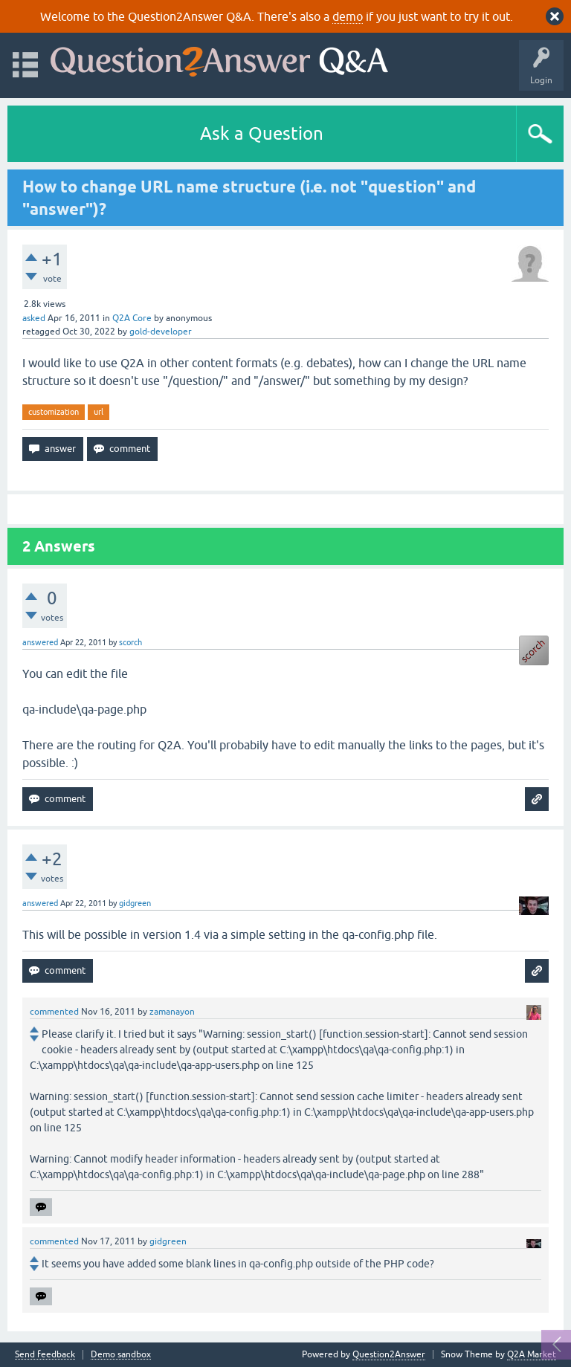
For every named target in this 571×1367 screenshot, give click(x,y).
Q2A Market (531, 1354)
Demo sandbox (121, 1355)
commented (54, 1011)
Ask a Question (261, 133)
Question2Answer (388, 1354)
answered (40, 642)
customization (53, 411)
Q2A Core (132, 318)
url (98, 411)
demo (347, 16)
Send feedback (45, 1355)
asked (33, 318)
